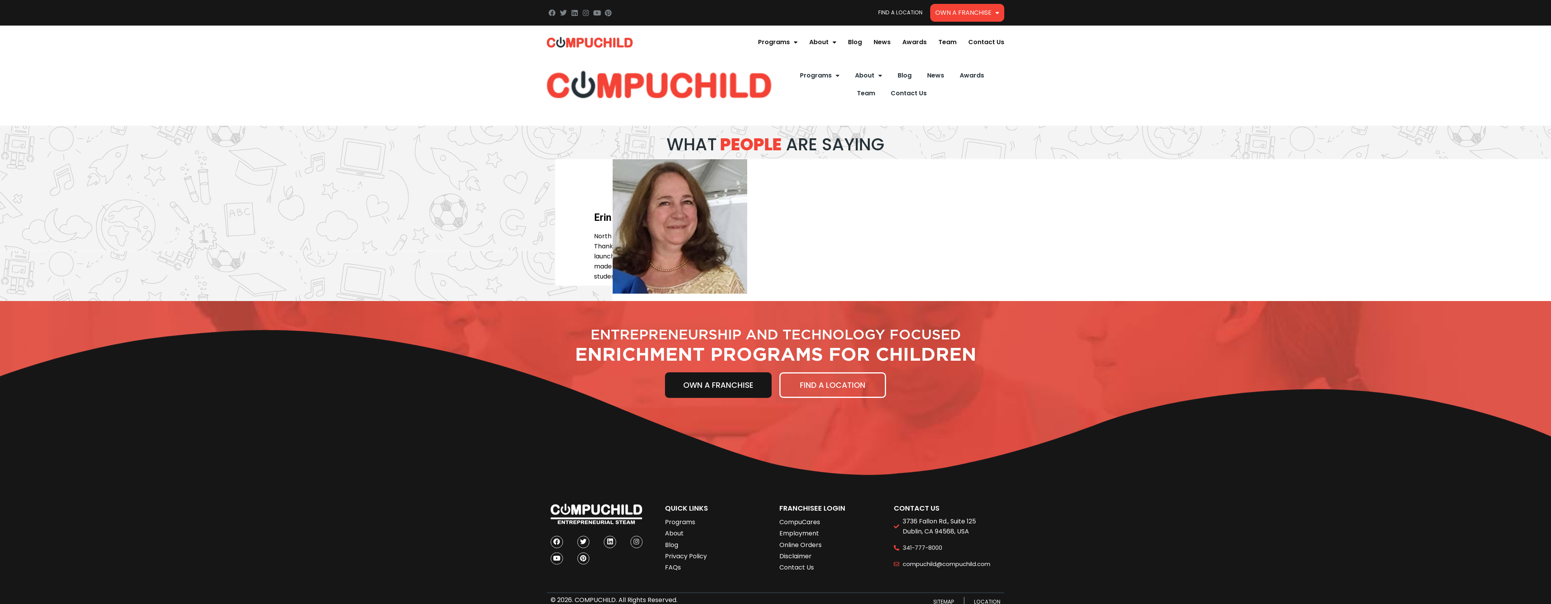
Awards (914, 42)
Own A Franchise (967, 13)
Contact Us (986, 42)
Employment (799, 533)
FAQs (673, 567)
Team (947, 42)
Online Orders (800, 544)
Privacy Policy (686, 556)
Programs (778, 42)
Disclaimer (795, 556)
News (882, 42)
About (822, 42)
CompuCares (799, 522)
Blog (855, 42)
